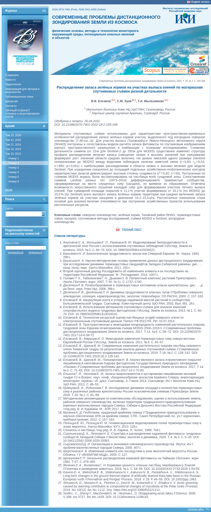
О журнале (11, 75)
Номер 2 (14, 163)
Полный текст (132, 229)
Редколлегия (13, 84)
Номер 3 (14, 167)
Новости (10, 79)
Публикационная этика (19, 96)
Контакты (11, 105)
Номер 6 (14, 181)
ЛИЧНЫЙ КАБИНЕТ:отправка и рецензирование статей (22, 113)
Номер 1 (14, 158)
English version (200, 1)
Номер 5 (14, 176)
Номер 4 (14, 172)
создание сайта (196, 509)
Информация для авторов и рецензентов (22, 90)
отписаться (35, 252)
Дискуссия (11, 101)
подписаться (16, 252)
